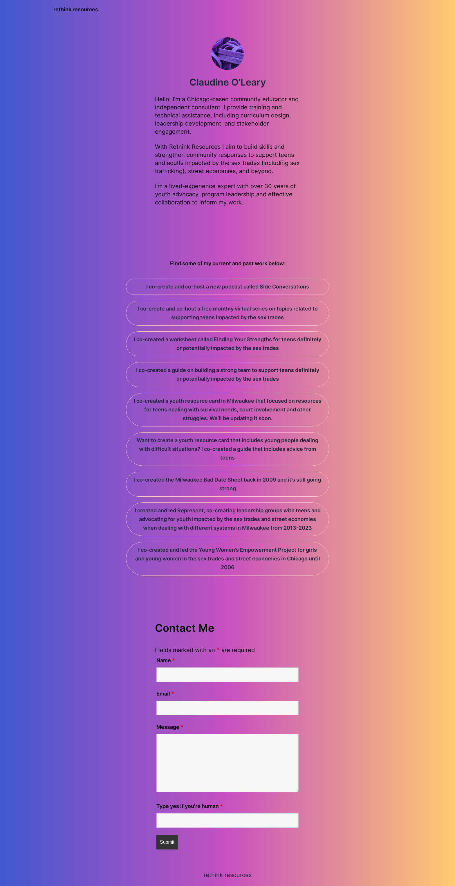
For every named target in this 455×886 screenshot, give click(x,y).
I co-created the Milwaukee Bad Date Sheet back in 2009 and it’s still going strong (227, 484)
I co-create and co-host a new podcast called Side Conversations (227, 287)
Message (169, 727)
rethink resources (75, 9)
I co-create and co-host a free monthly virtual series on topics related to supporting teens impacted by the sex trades (228, 313)
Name (165, 660)
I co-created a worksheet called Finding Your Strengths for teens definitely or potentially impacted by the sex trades (227, 343)
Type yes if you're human (189, 806)
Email (165, 694)
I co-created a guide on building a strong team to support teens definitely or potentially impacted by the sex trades (227, 374)
